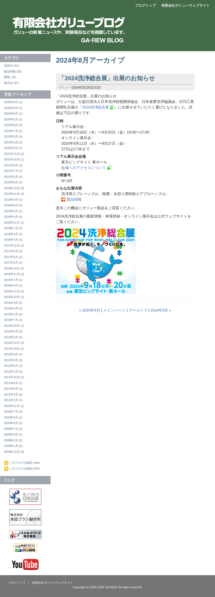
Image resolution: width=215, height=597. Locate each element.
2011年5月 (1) (13, 388)
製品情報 (74, 199)
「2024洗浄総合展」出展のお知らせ (107, 78)
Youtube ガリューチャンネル (25, 564)
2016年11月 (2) (14, 274)
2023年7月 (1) (13, 130)
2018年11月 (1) (14, 222)
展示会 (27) (11, 82)
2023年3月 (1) (13, 142)
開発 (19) (10, 77)
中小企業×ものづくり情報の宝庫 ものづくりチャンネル (25, 548)
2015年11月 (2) (14, 291)
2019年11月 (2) (14, 193)
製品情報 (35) (13, 71)
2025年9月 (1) (13, 102)
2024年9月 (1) (13, 108)
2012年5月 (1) (13, 365)
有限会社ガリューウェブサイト (185, 5)
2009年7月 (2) (13, 428)
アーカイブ (138, 310)
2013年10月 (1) (14, 325)
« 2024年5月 (89, 310)
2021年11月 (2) (14, 153)
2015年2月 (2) (13, 314)
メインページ (114, 310)
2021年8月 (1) (13, 165)
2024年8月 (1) (13, 113)
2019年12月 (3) (14, 188)
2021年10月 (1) (14, 159)
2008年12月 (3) (14, 451)
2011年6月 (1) (13, 383)
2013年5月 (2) (13, 331)
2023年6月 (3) (13, 136)
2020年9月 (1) (13, 182)
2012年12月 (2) (14, 342)
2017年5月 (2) (13, 257)
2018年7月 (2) (13, 228)
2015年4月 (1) (13, 302)
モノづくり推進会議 (25, 497)
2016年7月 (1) (13, 279)
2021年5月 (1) (13, 176)
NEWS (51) (11, 65)
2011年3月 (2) (13, 394)
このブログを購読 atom (24, 462)
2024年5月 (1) (13, 119)
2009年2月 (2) (13, 440)
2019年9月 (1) (13, 199)
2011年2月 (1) (13, 400)
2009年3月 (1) (13, 434)
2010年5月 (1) (13, 417)
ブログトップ (145, 5)
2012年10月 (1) (14, 348)
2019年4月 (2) (13, 216)
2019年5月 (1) (13, 211)
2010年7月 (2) (13, 411)
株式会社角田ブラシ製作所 (25, 517)
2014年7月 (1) (13, 319)
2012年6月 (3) (13, 360)
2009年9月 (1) (13, 423)
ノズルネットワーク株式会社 (25, 534)
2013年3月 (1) (13, 337)
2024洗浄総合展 (95, 107)
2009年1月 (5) (13, 445)
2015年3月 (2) (13, 308)
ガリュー (65, 87)
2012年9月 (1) (13, 354)
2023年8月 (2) (13, 125)
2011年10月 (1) (14, 377)
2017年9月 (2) (13, 251)
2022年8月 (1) (13, 148)
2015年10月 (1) (14, 296)
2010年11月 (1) (14, 406)
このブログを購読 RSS (24, 468)
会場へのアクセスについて (83, 168)
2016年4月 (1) (13, 285)
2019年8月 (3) (13, 205)
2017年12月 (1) (14, 245)
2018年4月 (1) (13, 239)
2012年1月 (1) (13, 371)
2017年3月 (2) (13, 262)
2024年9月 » (160, 310)
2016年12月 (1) (14, 268)
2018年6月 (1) (13, 234)
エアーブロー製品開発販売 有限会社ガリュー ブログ (106, 22)
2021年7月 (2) (13, 170)
